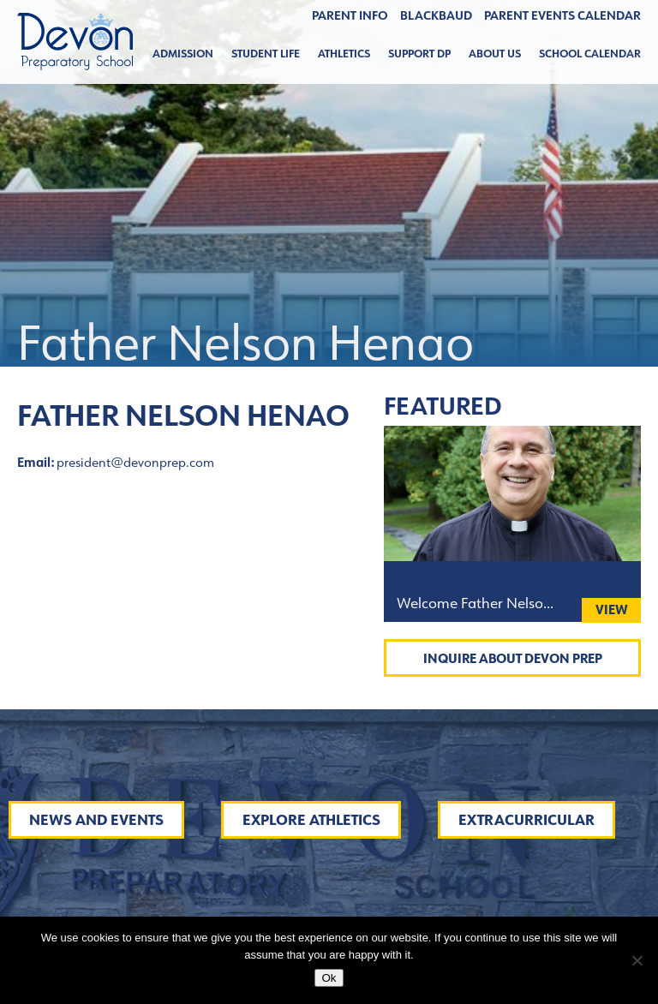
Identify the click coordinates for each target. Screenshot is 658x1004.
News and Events (96, 820)
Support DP (419, 53)
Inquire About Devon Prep (512, 658)
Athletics (344, 53)
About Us (495, 53)
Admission (183, 53)
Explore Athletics (311, 820)
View (611, 610)
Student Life (265, 53)
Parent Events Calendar (562, 15)
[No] (636, 960)
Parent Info (350, 15)
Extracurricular (526, 820)
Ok (328, 977)
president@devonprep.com (135, 462)
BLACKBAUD (436, 15)
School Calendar (590, 53)
